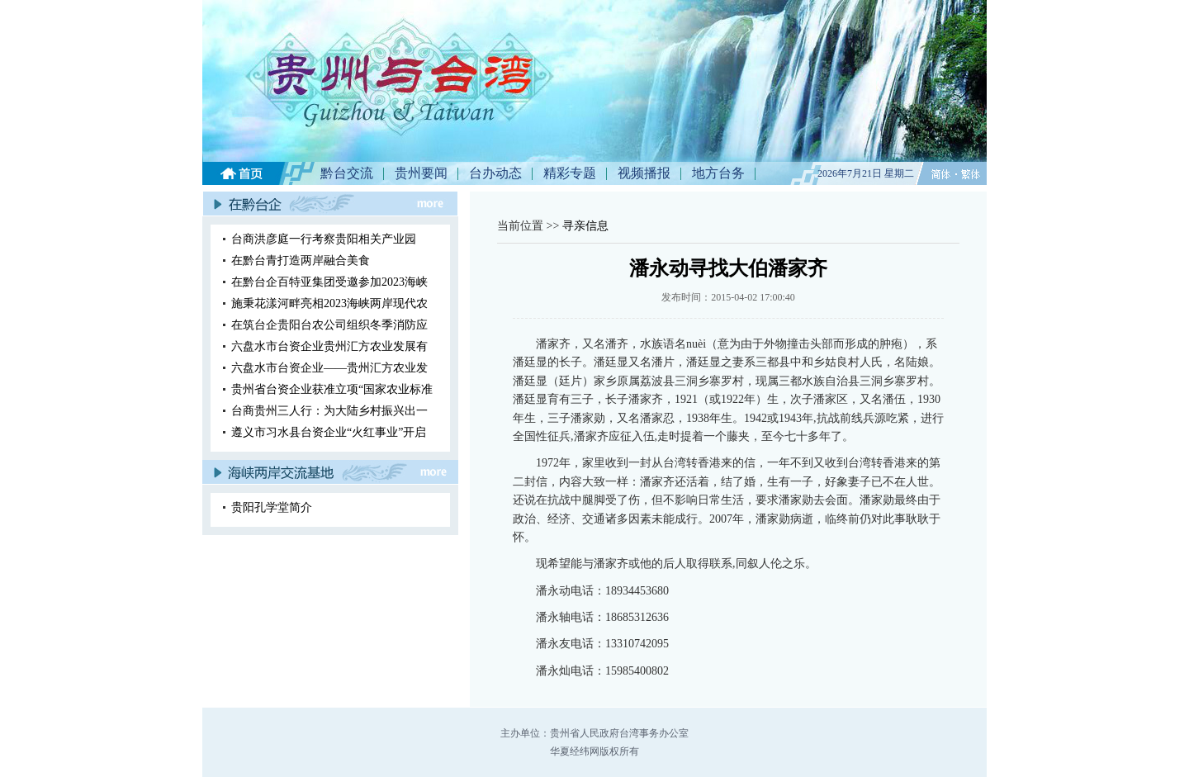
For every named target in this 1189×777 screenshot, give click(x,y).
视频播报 (644, 173)
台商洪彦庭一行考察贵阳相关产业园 (323, 239)
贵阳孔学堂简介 (271, 507)
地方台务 (718, 173)
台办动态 (495, 173)
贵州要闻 (421, 173)
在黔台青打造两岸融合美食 (300, 260)
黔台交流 (346, 173)
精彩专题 (569, 173)
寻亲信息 (585, 226)
